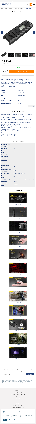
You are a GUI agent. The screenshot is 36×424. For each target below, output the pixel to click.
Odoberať (30, 374)
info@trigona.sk (13, 1)
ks (5, 71)
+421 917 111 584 (23, 1)
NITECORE (20, 90)
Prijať (5, 419)
